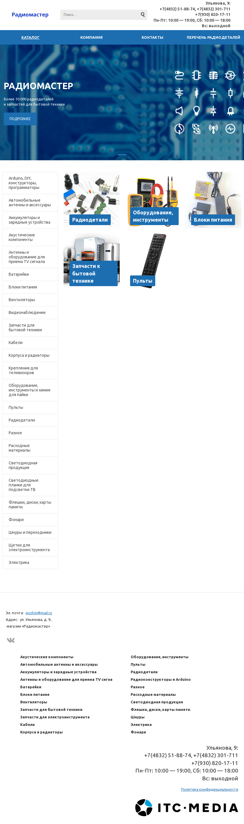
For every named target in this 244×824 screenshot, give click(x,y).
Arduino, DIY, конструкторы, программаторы (24, 183)
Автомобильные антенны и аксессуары (30, 202)
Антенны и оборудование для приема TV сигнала (27, 257)
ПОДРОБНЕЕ (20, 119)
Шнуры (138, 717)
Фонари (16, 519)
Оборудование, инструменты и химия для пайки (29, 390)
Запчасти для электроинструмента (55, 717)
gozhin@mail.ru (38, 613)
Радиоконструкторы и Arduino (161, 679)
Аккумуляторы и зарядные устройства (29, 220)
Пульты (16, 407)
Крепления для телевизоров (23, 370)
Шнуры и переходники (30, 532)
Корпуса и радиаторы (29, 355)
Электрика (19, 562)
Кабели (16, 342)
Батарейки (19, 274)
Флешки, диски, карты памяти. (30, 504)
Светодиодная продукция (23, 465)
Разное (15, 433)
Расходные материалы (19, 448)
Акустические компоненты (22, 237)
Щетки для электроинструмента (29, 547)
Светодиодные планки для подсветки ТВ (23, 485)
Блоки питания (23, 287)
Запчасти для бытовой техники (25, 327)
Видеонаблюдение (27, 312)
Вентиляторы (22, 299)
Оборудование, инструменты (159, 657)
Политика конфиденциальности (209, 789)
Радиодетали (22, 420)
